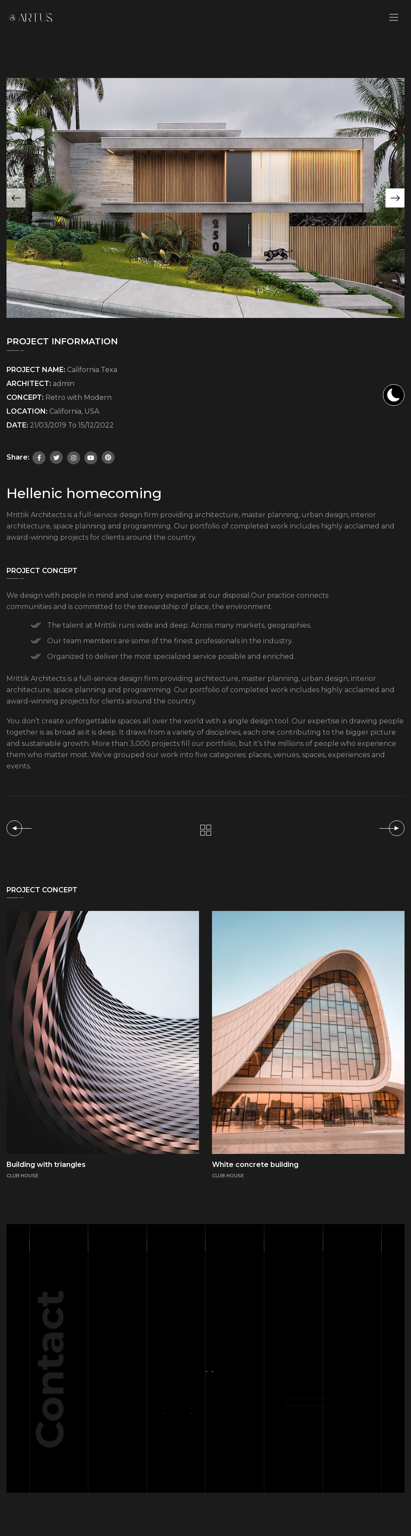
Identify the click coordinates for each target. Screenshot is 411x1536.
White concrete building (255, 1164)
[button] (395, 197)
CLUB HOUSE (228, 1176)
